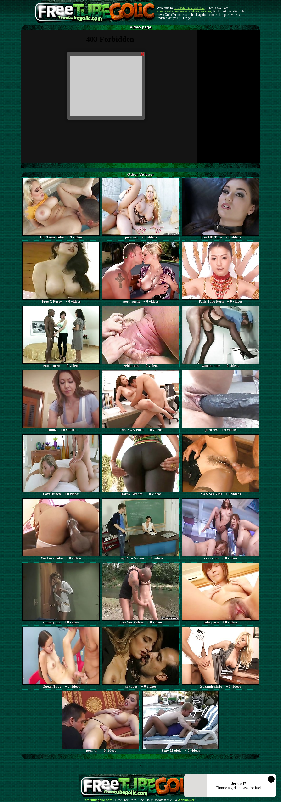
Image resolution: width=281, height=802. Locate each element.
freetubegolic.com (98, 800)
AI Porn (206, 11)
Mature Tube (165, 11)
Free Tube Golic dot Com (189, 8)
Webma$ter (186, 800)
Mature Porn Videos (186, 11)
